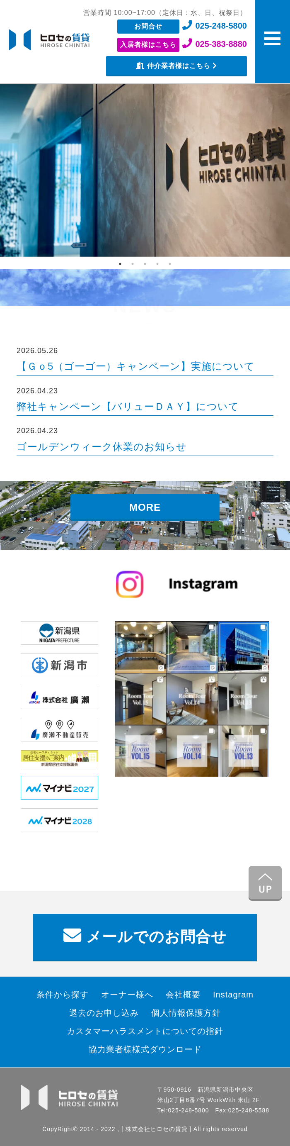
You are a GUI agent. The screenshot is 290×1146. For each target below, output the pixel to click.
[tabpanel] (145, 170)
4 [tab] (157, 264)
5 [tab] (170, 264)
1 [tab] (120, 264)
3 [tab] (145, 264)
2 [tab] (132, 264)
